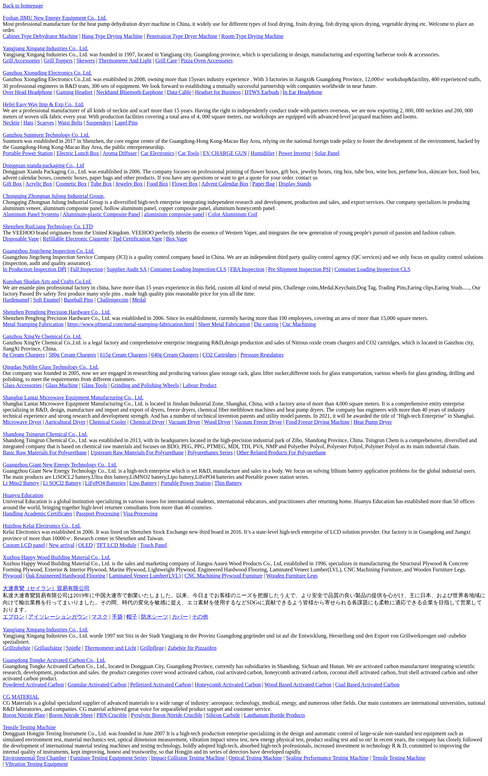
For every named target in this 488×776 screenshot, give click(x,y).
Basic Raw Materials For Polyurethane (45, 452)
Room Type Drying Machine (252, 36)
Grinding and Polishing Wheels (145, 385)
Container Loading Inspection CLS (188, 269)
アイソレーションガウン (58, 617)
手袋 (117, 617)
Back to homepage (23, 5)
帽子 (131, 617)
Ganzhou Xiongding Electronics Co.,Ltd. (47, 73)
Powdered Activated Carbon (33, 684)
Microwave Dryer (22, 422)
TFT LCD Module (116, 545)
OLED (85, 545)
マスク (100, 617)
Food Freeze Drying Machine (318, 422)
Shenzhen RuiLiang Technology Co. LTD (48, 226)
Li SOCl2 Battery (62, 483)
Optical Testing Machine (255, 758)
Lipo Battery (143, 483)
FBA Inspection (247, 269)
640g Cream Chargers (175, 355)
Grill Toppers (58, 60)
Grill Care (166, 60)
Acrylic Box (38, 184)
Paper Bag (263, 184)
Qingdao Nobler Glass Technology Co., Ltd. (51, 367)
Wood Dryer (217, 422)
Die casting (266, 324)
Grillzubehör (16, 648)
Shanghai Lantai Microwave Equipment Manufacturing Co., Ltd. (73, 397)
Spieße (73, 648)
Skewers (85, 60)
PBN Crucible (112, 715)
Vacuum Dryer (184, 422)
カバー (180, 617)
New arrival (62, 545)
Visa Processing (140, 513)
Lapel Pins (126, 123)
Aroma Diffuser (119, 153)
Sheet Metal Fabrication (224, 324)
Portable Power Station (28, 153)
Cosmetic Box (71, 184)
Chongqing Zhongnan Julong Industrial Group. (54, 196)
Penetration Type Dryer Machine (182, 36)
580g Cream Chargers (72, 355)
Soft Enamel (46, 300)
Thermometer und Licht (110, 648)
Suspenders (98, 123)
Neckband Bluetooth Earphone (129, 92)
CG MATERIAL (21, 697)
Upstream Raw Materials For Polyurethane (137, 452)
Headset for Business (218, 92)
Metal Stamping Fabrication (33, 324)
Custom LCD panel (24, 545)
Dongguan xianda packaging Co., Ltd (43, 165)
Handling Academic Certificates (37, 513)
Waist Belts (70, 123)
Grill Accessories (21, 60)
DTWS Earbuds (262, 92)
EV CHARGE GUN (225, 153)
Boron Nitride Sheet (71, 715)
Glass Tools (94, 385)
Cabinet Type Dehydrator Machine (40, 36)
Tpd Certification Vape (137, 239)
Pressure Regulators (262, 355)
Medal (139, 300)
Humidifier (262, 153)
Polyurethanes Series (210, 452)
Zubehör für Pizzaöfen (192, 648)
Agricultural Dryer (65, 422)
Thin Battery (228, 483)
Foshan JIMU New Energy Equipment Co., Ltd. (55, 18)
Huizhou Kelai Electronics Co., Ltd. (42, 526)
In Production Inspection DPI (34, 269)
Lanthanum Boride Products (274, 715)
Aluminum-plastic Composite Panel (101, 214)
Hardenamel (16, 300)
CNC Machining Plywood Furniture (223, 576)
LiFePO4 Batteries (105, 483)
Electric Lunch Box (78, 153)
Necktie (11, 123)
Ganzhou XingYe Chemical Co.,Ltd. (42, 336)
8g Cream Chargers (24, 355)
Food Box (157, 184)
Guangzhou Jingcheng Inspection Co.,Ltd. (48, 251)
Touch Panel (153, 545)
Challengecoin (112, 300)
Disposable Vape (21, 239)
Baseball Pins (78, 300)
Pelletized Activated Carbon (160, 684)
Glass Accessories (22, 385)
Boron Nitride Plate (24, 715)
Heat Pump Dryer (372, 422)
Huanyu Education (23, 495)
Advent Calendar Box (225, 184)
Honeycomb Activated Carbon (228, 684)
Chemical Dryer (147, 422)
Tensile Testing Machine (29, 727)
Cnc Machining (299, 324)
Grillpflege (152, 648)
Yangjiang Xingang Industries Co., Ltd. (45, 48)
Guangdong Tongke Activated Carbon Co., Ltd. (54, 660)
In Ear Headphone (302, 92)
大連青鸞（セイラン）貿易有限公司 (46, 588)
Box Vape (176, 239)
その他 (200, 617)
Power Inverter (295, 153)
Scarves (45, 123)
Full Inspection (86, 269)
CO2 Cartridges (219, 355)
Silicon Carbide (223, 715)
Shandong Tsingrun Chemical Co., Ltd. (45, 434)
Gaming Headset (74, 92)
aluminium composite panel (174, 214)
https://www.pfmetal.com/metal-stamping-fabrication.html (130, 324)
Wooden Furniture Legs (292, 576)
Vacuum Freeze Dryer (258, 422)
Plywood (12, 576)
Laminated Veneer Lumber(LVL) (144, 576)
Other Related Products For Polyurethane (281, 452)
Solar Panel (326, 153)
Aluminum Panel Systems (31, 214)
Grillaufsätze (48, 648)
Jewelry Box (129, 184)
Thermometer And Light (125, 60)
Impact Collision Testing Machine (188, 758)
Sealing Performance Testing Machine (327, 758)
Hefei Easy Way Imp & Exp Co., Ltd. (43, 104)
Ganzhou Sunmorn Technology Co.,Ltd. (46, 135)
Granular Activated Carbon (97, 684)
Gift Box (12, 184)
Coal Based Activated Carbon (367, 684)
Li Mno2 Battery (21, 483)
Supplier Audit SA (126, 269)
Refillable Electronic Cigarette (76, 239)
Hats (28, 123)
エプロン (13, 617)
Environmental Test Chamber (34, 758)
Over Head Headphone (28, 92)
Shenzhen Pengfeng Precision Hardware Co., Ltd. (56, 312)
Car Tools (188, 153)
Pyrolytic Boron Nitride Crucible (166, 715)
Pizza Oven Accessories (207, 60)
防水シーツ (154, 617)
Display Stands (295, 184)
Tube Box (101, 184)
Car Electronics (157, 153)
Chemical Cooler (107, 422)
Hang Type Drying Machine (112, 36)
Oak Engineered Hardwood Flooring (65, 576)
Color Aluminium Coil (232, 214)
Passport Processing (97, 513)
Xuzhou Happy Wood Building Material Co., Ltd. (56, 557)
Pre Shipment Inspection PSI (299, 269)
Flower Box (185, 184)
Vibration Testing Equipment (36, 764)
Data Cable (179, 92)
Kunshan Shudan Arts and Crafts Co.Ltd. (47, 281)
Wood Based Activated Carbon (297, 684)
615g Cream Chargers (123, 355)
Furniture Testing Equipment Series (108, 758)
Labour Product (200, 385)
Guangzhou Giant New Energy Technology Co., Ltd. (60, 465)
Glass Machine (61, 385)
